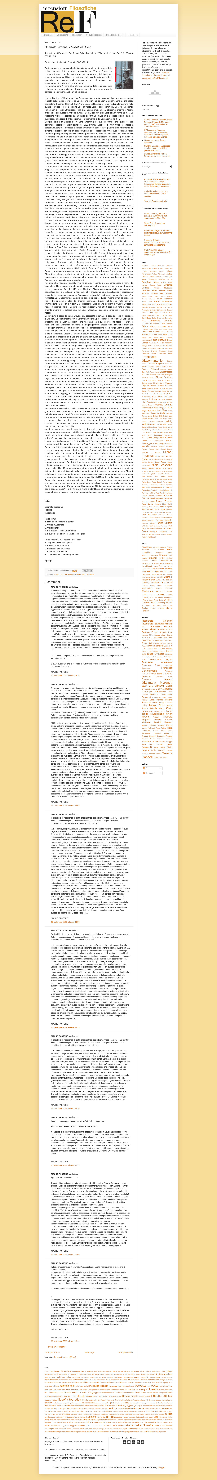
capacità (52, 1377)
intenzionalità (50, 1405)
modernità (139, 1408)
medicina (74, 1409)
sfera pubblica (150, 1422)
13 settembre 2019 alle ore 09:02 (65, 805)
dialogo (162, 1380)
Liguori (152, 585)
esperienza (112, 1386)
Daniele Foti (152, 649)
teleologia (122, 1429)
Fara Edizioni (167, 566)
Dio (52, 1371)
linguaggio (127, 1405)
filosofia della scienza (83, 1396)
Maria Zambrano (155, 435)
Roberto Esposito (164, 501)
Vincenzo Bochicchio (154, 529)
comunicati (85, 1377)
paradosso (104, 1414)
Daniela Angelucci (154, 313)
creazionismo (63, 1380)
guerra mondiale (102, 1403)
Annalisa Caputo (165, 279)
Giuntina (169, 574)
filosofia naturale (144, 1396)
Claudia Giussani (159, 643)
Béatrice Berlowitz (148, 304)
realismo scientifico (63, 1419)
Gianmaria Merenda (157, 682)
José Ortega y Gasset (162, 407)
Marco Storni (157, 705)
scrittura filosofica (124, 1422)
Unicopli (161, 608)
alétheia (123, 1371)
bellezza (143, 1374)
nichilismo (48, 1414)
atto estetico (132, 1374)
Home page (48, 35)
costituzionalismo (51, 1380)
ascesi (102, 1374)
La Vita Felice (161, 580)
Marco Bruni (152, 427)
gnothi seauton (75, 1403)
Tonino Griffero (164, 523)
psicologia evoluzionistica (124, 1417)
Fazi (148, 569)
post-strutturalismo (71, 1417)
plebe (142, 1414)
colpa (69, 1377)
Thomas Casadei (164, 520)
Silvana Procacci (152, 512)
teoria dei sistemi (145, 1429)
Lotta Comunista (164, 585)
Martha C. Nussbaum (152, 441)
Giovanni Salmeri (153, 388)
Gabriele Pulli (167, 366)
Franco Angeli (153, 571)
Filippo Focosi (153, 345)
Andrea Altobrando (159, 274)
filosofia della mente (143, 1392)
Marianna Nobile (159, 711)
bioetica (159, 1374)
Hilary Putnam (147, 402)
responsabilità (101, 1420)
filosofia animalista (165, 1390)
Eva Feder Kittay (156, 337)
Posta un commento (57, 1347)
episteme (56, 1386)
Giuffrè (163, 574)
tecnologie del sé (103, 1429)
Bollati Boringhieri (60, 574)
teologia (135, 1429)
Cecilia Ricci (168, 640)
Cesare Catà (147, 643)
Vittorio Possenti (154, 534)
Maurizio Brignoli (74, 574)
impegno (144, 1403)
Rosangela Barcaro (164, 736)
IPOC (159, 577)
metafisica (112, 1408)
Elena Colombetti (155, 329)
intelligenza (168, 1403)
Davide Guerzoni (159, 651)
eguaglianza (167, 1383)
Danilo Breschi (147, 651)
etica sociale (83, 1390)
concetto (110, 1377)
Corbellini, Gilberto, (156, 193)
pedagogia (128, 1414)
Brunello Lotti (147, 302)
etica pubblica (72, 1389)
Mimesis (147, 591)
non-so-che (57, 1414)
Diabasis (145, 563)
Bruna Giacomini (164, 299)
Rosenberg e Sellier (164, 603)
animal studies (145, 1371)
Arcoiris (169, 547)
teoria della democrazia (160, 1429)
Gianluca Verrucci (157, 679)
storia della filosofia (139, 1425)
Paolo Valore (167, 482)
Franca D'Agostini (149, 348)
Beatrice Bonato (148, 299)
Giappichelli (155, 574)
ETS (151, 563)
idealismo (118, 1403)
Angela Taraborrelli (149, 279)
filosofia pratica (51, 1400)
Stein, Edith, (154, 224)
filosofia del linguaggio (89, 1392)
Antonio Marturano (163, 288)
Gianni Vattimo (163, 377)
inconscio (152, 1403)
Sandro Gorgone (165, 507)
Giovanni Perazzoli (157, 386)
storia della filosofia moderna (69, 1429)
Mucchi (169, 591)
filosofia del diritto (71, 1392)
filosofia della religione (64, 1396)
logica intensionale (144, 1405)
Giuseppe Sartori (160, 391)
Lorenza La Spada (159, 697)
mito (125, 1409)
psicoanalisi (100, 1417)
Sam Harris (153, 507)
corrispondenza (155, 1377)
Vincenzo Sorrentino (158, 532)
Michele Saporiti (149, 725)
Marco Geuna (162, 427)
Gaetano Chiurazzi (150, 369)
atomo (125, 1374)
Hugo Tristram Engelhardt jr (162, 402)
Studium (145, 608)
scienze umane (111, 1422)
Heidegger (154, 399)
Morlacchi (160, 591)
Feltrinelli (154, 569)
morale (165, 1408)
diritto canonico (94, 1382)
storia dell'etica (119, 1426)
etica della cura (59, 1390)
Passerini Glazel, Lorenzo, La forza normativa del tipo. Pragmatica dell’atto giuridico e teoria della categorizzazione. (157, 182)
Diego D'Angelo (155, 654)
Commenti (148, 773)
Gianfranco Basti (154, 375)
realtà (72, 1419)
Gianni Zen (147, 686)
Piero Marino (146, 493)
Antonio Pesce (150, 632)
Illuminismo (66, 1371)
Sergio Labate (159, 747)
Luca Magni (163, 418)
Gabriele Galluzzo (154, 366)
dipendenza (66, 1382)
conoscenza (128, 1377)
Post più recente (53, 1352)
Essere (56, 1371)
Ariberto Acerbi (165, 291)
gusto (112, 1403)
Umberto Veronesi (160, 526)
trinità (122, 1432)
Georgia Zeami (155, 674)
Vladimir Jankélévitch (149, 537)
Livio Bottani (163, 416)
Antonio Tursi (149, 290)
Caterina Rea (161, 307)
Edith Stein (161, 326)
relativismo (78, 1419)
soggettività (65, 1426)
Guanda (153, 577)
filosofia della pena (159, 1392)
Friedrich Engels (155, 364)
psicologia (110, 1417)
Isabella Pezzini (147, 405)
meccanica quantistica (62, 1409)
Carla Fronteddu (154, 638)
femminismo (125, 1389)
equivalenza (79, 1386)
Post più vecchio (126, 1352)
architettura (75, 1374)
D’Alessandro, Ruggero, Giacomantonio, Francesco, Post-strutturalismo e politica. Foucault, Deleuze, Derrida (156, 133)
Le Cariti (167, 583)
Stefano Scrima (155, 754)
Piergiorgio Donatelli (164, 490)
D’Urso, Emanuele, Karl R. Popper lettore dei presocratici (157, 155)
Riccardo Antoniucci (163, 733)
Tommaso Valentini (148, 523)
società (47, 1426)
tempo (129, 1429)
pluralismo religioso (151, 1414)
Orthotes (160, 594)
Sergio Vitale (159, 509)
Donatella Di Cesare (150, 324)
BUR (153, 550)
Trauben (153, 608)
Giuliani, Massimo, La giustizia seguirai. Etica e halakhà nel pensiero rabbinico (157, 148)
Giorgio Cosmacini (165, 380)
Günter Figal (163, 394)
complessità (76, 1377)
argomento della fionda (88, 1374)
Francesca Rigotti (161, 659)
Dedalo (154, 561)
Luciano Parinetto (156, 421)
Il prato (152, 580)
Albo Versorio (153, 547)
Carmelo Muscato (148, 307)
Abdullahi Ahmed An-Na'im (153, 266)
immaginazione (135, 1403)
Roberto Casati (148, 501)
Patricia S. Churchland (150, 485)
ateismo (119, 1374)
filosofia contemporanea (54, 1393)
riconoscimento (143, 1419)
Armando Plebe (147, 635)
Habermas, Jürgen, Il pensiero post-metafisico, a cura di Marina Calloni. (158, 232)
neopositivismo (140, 1411)
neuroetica (150, 1411)
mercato (95, 1408)
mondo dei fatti (156, 1408)
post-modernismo (58, 1417)
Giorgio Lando (147, 383)
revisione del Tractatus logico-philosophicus (122, 1419)
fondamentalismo (139, 1400)
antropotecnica (65, 1374)
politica (168, 1414)
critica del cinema (90, 1380)
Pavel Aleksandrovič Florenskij (161, 487)
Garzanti (163, 572)
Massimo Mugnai (157, 446)
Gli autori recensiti (94, 35)
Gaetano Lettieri (166, 369)
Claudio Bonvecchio (158, 310)
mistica (120, 1408)
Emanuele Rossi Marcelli (156, 657)
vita (151, 1432)
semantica (135, 1422)
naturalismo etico (77, 1411)
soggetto (73, 1426)
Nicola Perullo (148, 468)
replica (93, 1419)
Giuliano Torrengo (148, 391)
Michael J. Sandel (151, 453)
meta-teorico (102, 1408)
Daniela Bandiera (155, 646)
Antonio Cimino (165, 629)
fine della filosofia (121, 1400)
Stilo (170, 605)
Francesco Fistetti (149, 354)
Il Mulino (165, 577)
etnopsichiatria (94, 1390)
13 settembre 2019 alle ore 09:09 (65, 922)
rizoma (53, 1422)
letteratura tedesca (91, 1405)
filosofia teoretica (69, 1399)
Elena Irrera (167, 329)
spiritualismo (98, 1426)
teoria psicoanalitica (62, 1432)
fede (117, 1390)
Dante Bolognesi (148, 315)
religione (86, 1419)
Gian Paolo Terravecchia (150, 372)
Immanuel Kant (78, 1371)
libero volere (111, 1405)
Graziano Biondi (152, 394)
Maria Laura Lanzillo (154, 432)
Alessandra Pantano (156, 268)
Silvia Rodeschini (149, 515)
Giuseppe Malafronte (154, 691)
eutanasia (103, 1390)
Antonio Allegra (149, 629)
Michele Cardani (163, 719)
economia (138, 1383)
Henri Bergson (167, 399)
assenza (107, 1374)
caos (46, 1377)
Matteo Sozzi (150, 716)
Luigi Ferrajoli (161, 424)
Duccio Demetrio (166, 323)
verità (146, 1431)
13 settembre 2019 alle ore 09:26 (65, 1108)
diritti (72, 1382)
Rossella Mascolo (148, 739)
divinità (109, 1382)
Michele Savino (164, 725)
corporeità (144, 1377)
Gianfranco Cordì (164, 676)
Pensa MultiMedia (162, 597)
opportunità (88, 1414)
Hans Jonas (157, 397)
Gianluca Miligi (147, 377)
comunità (102, 1377)
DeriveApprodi (166, 561)
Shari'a (96, 1371)
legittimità (72, 1405)
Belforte (161, 550)
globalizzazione (58, 1403)
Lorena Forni (153, 418)
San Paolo (156, 605)
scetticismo (71, 1422)
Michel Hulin (159, 456)
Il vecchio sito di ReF (115, 35)
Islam (87, 1371)
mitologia (131, 1408)
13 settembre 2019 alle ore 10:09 (65, 1255)
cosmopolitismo (167, 1377)
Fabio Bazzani (158, 340)
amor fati (130, 1371)
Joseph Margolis (147, 408)
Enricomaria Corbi (149, 335)
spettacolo (89, 1426)
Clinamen (153, 558)
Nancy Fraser (160, 462)
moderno (148, 1408)
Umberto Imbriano (160, 757)
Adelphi (145, 547)
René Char (164, 493)
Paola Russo (160, 477)
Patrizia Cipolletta (165, 485)
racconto (152, 1417)
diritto (85, 1382)
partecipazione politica (116, 1414)
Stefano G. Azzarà (148, 517)
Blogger (161, 1467)
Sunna (101, 1371)
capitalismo (60, 1377)
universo (136, 1432)
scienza (89, 1422)
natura (47, 1411)
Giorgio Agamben (149, 380)
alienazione (117, 1371)
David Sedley (152, 318)
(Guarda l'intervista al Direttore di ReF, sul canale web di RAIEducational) (156, 75)
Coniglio (169, 558)
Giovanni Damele (148, 689)
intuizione (60, 1405)
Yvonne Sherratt (88, 574)
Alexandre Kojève (157, 271)
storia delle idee (86, 1429)
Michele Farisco (147, 462)
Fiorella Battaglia (166, 345)
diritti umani (78, 1382)
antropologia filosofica (52, 1374)
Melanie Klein (154, 449)
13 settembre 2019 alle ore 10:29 (65, 1341)
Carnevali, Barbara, (157, 252)
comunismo (94, 1377)
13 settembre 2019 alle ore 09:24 (65, 1027)
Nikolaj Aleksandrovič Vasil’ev (157, 474)
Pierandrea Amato (149, 490)
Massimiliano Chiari (161, 714)
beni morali (151, 1374)
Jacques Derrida (163, 404)
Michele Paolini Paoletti (157, 722)
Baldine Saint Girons (150, 296)
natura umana (56, 1411)
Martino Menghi (158, 444)
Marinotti (169, 588)
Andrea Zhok (167, 276)
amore (136, 1371)
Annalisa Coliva (150, 282)
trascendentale (115, 1432)
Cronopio (145, 561)
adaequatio (108, 1371)
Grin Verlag (146, 577)
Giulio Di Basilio (164, 688)
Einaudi (149, 566)
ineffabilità (159, 1403)
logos (153, 1405)
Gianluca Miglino (166, 375)
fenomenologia (139, 1389)
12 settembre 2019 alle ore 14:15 (65, 676)
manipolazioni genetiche (164, 1405)
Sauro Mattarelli (147, 509)
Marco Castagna (159, 703)
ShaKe (165, 605)
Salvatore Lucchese (164, 739)
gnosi (67, 1403)
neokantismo (107, 1411)
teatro (95, 1429)
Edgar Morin (148, 326)
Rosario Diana (160, 504)
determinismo (153, 1380)
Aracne (163, 547)
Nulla (91, 1371)
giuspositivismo (167, 1400)
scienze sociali (99, 1422)
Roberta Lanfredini (164, 498)
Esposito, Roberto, (157, 242)
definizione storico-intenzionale (108, 1380)
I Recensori (77, 35)
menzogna (87, 1408)
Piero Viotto (155, 493)
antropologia (167, 1371)
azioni (138, 1374)
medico (81, 1408)
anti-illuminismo (155, 1371)
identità (126, 1403)
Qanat (161, 600)
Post (146, 768)
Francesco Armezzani (157, 662)
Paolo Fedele (161, 728)
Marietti (158, 588)
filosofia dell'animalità (107, 1392)
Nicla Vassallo (162, 465)
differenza (57, 1383)
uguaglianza (128, 1432)
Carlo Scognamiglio (155, 640)
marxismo (49, 1408)
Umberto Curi (147, 526)
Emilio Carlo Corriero (151, 332)
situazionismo (167, 1422)
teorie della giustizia (76, 1432)
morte (170, 1408)
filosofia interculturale (100, 1396)
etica (154, 1385)
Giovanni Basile (163, 686)
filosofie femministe (107, 1400)
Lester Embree (153, 416)
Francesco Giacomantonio (152, 358)
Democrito (160, 318)
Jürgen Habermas (149, 411)
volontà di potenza (159, 1432)
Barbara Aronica (166, 296)
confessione (118, 1377)
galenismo (149, 1400)
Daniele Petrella (165, 649)
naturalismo (66, 1411)
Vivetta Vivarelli (166, 534)
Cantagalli (154, 555)
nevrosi (169, 1411)
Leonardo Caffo (158, 413)
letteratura (80, 1406)
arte (97, 1374)
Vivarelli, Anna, (155, 201)
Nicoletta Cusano (155, 471)
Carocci (163, 555)
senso (142, 1422)
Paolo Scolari (157, 482)
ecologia (131, 1382)
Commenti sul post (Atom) (64, 1357)
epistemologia (67, 1385)
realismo (53, 1420)
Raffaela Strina (159, 731)
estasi (132, 1386)
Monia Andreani (148, 728)
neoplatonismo (129, 1411)
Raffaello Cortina (149, 602)
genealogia (157, 1400)
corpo (136, 1377)
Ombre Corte (148, 595)
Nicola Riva (161, 468)
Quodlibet (168, 600)
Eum (160, 566)
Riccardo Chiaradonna (155, 496)
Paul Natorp (146, 487)
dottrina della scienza (119, 1382)
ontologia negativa (77, 1414)
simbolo (159, 1422)
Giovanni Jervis (158, 383)
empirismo (48, 1386)
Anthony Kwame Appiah (152, 285)
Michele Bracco (167, 459)
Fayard (144, 569)
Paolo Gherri (146, 482)
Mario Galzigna (154, 438)
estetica (140, 1385)
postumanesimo (83, 1417)
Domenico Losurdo (160, 320)
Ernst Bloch (162, 334)
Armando (145, 550)
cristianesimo (78, 1380)
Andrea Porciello (155, 276)
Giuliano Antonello (166, 388)
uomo (141, 1432)
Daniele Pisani (167, 312)
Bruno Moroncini (163, 301)
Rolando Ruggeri (148, 736)
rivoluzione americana (156, 1419)
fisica (130, 1400)
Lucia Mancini (156, 700)
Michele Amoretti (155, 459)
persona (136, 1414)
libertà (119, 1405)
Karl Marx (162, 410)
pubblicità (136, 1417)
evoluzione (111, 1390)
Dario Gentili (161, 315)
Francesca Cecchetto (164, 348)
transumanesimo (103, 1432)
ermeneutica (93, 1386)
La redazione (62, 35)
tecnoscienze (114, 1429)
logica (135, 1405)
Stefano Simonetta (161, 517)
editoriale (159, 1382)
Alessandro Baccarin (153, 623)
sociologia (55, 1426)
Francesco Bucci (165, 351)
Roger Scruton (148, 504)
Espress (155, 566)
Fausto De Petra (154, 343)
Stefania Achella (165, 515)
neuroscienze (160, 1411)
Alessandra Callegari (157, 620)
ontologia (66, 1414)
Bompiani (159, 552)
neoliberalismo (118, 1411)
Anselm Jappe (166, 282)
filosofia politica (161, 1395)
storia (109, 1426)
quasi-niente (144, 1417)
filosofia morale (130, 1396)
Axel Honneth (166, 293)
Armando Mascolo (150, 293)
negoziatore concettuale (92, 1411)
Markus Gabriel (166, 438)
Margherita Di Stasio (154, 430)
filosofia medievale (115, 1396)
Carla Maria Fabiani (164, 304)
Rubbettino (146, 605)
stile (105, 1426)
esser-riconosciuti (124, 1386)
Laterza (159, 582)
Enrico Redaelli (166, 332)
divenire (103, 1383)
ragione (158, 1417)
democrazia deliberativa (139, 1380)
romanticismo (61, 1422)
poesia (161, 1414)
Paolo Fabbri (167, 479)
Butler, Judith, (155, 215)
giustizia (48, 1403)
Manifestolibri (147, 588)
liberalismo (102, 1406)
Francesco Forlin (165, 354)
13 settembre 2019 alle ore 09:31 (65, 1165)
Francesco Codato (151, 665)
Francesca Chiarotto (149, 351)
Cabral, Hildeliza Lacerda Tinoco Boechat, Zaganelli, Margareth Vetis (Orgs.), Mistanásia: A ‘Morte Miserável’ (158, 123)
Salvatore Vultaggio (165, 742)
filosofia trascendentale (91, 1400)
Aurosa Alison (160, 635)
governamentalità (88, 1403)
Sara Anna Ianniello (153, 744)
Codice (162, 558)
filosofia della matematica (124, 1393)
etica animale (163, 1386)
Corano (47, 1371)
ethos (148, 1386)
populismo (48, 1417)
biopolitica (168, 1374)
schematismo (80, 1422)
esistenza (104, 1386)
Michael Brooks (166, 449)
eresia (85, 1386)
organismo (96, 1414)
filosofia (153, 1389)
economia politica (149, 1382)
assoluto (114, 1374)
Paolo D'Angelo (156, 479)
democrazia (125, 1380)
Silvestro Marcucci (165, 512)
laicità (66, 1405)
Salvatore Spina (150, 741)
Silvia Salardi (157, 750)
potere (92, 1416)
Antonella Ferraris (161, 626)
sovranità (81, 1426)
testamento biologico (90, 1432)
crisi (70, 1380)
